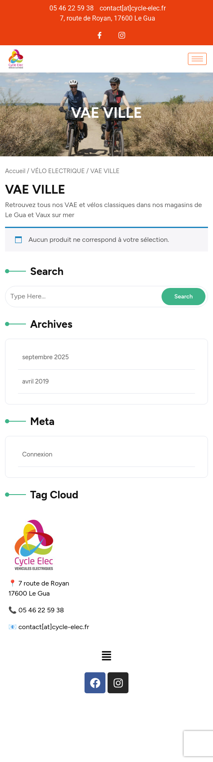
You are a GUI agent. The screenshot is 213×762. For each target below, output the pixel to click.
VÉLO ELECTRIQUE (58, 171)
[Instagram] (121, 34)
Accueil (15, 171)
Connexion (37, 454)
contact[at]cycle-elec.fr (53, 627)
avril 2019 (35, 381)
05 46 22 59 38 (41, 610)
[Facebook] (100, 34)
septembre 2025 (45, 357)
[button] (106, 655)
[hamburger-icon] (197, 59)
